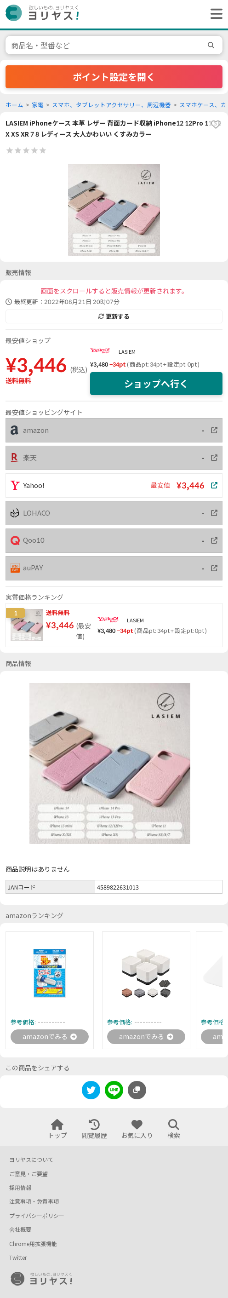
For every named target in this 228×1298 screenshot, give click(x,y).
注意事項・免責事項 (34, 1201)
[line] (114, 1092)
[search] (212, 45)
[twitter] (91, 1092)
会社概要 (20, 1229)
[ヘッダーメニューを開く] (214, 14)
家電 (38, 105)
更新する (114, 316)
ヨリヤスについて (31, 1159)
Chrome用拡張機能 (33, 1244)
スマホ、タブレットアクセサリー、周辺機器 (111, 105)
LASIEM (127, 352)
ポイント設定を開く (114, 76)
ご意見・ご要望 (28, 1174)
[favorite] (215, 125)
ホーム (14, 105)
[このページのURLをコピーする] (137, 1090)
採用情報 (20, 1187)
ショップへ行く (156, 383)
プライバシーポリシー (36, 1215)
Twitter (18, 1257)
